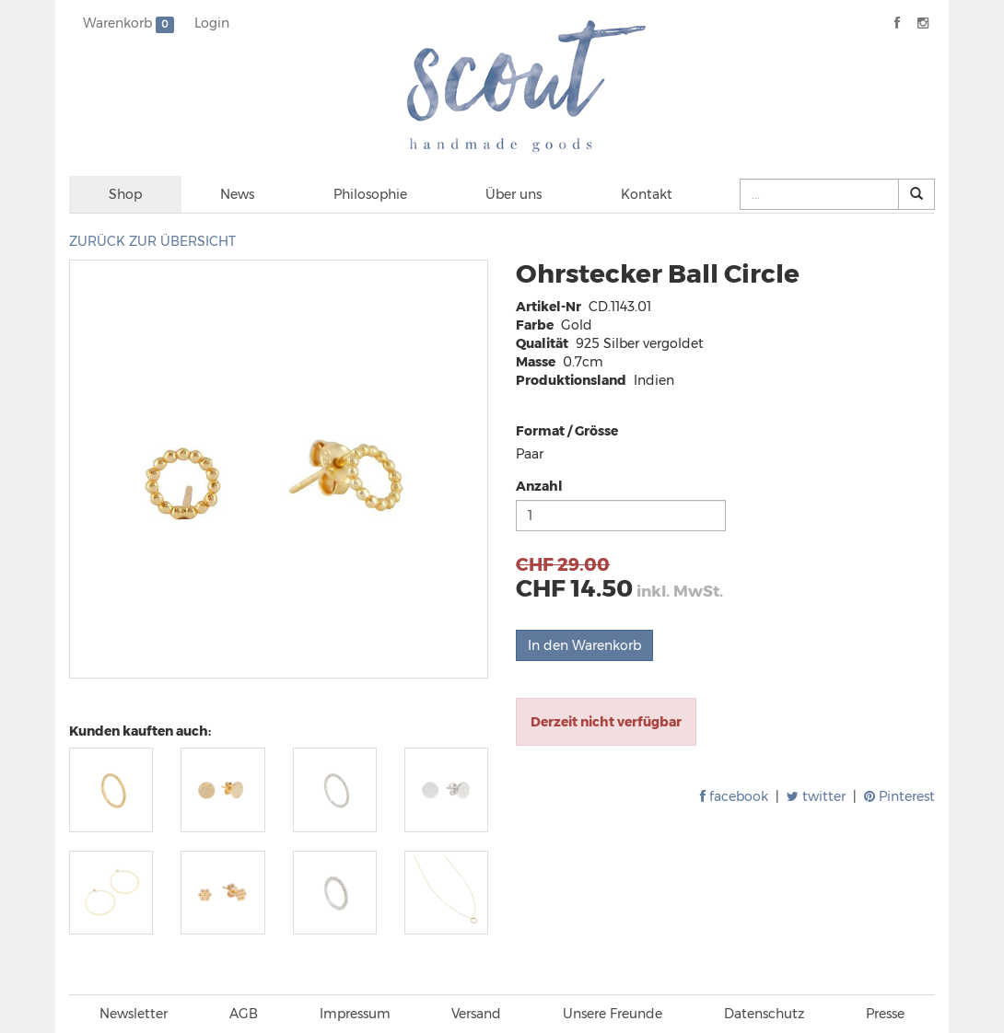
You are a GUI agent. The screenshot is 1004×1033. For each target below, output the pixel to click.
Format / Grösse (567, 431)
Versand (476, 1013)
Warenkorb (128, 24)
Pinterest (899, 796)
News (237, 194)
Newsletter (133, 1013)
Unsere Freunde (612, 1013)
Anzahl (539, 486)
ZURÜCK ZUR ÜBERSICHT (152, 241)
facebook (734, 796)
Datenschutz (764, 1013)
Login (211, 23)
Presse (885, 1013)
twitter (816, 796)
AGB (243, 1013)
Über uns (513, 194)
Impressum (355, 1013)
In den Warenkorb (584, 645)
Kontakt (646, 194)
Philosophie (370, 194)
